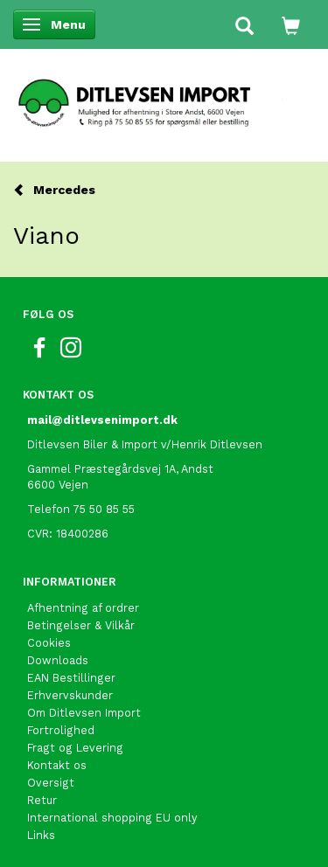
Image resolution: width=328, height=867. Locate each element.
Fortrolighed (60, 730)
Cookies (49, 642)
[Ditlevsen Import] (164, 97)
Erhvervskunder (70, 695)
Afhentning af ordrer (83, 607)
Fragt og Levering (75, 747)
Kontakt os (57, 765)
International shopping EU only (112, 817)
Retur (42, 800)
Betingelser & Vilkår (81, 625)
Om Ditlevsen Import (84, 712)
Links (41, 835)
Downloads (57, 660)
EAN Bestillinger (71, 677)
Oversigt (50, 782)
